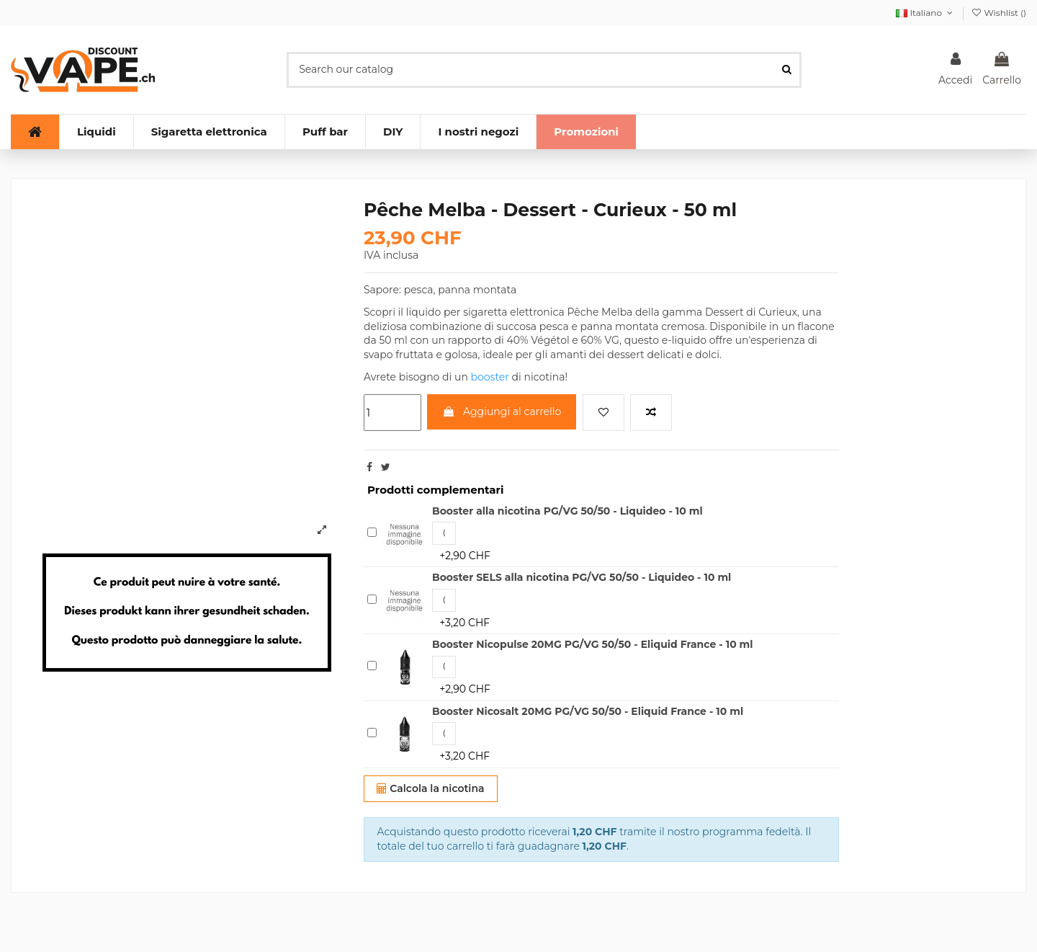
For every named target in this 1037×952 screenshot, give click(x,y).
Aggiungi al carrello (501, 411)
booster (490, 376)
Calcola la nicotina (430, 788)
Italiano (925, 12)
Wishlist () (998, 12)
